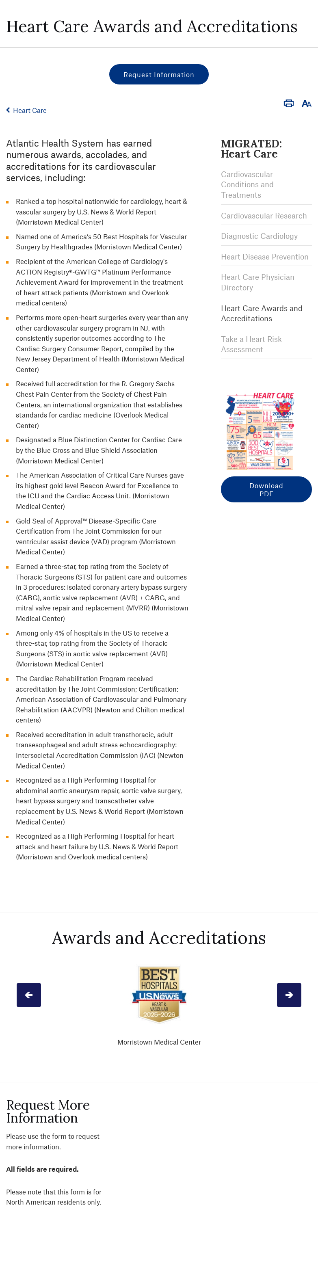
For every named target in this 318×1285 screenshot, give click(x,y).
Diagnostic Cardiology (259, 235)
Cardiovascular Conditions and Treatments (247, 184)
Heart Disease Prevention (265, 256)
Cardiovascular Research (264, 215)
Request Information (159, 74)
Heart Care (30, 110)
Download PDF (266, 489)
